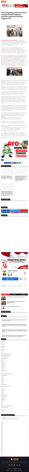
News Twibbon (14, 384)
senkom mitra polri (14, 395)
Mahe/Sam (4, 137)
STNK (14, 403)
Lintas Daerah (14, 370)
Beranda (2, 10)
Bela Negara (14, 341)
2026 (14, 422)
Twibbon (14, 410)
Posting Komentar (4, 202)
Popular (5, 294)
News (14, 383)
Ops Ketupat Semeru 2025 (14, 386)
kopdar (14, 369)
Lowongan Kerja (14, 375)
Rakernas (14, 389)
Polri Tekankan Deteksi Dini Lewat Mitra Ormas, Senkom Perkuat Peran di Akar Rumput (7, 177)
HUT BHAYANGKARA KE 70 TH (14, 354)
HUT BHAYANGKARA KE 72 (14, 357)
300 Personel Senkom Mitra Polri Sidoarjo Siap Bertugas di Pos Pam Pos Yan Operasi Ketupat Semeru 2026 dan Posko (14, 336)
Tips (14, 409)
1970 (14, 454)
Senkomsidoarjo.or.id (6, 40)
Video (14, 412)
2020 (14, 431)
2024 (14, 425)
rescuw (14, 392)
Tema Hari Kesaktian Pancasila (14, 406)
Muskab (14, 378)
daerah (14, 344)
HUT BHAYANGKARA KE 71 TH (14, 355)
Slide (14, 401)
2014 (14, 440)
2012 (14, 444)
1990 (14, 451)
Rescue (14, 390)
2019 (14, 433)
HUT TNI (14, 363)
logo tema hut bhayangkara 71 (14, 373)
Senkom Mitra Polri (10, 56)
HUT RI (14, 360)
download (14, 349)
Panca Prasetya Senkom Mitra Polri (13, 306)
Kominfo (14, 367)
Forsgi (14, 350)
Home (8, 470)
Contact (15, 470)
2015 (14, 439)
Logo (14, 372)
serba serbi (14, 396)
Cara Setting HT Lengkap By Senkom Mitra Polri (16, 296)
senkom (14, 393)
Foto (14, 352)
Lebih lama (25, 204)
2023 (14, 427)
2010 (14, 447)
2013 (14, 442)
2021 (14, 430)
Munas (14, 377)
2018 (14, 434)
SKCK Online (14, 399)
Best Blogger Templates (16, 468)
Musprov (14, 380)
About (11, 470)
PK (14, 387)
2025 (14, 424)
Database (14, 346)
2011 (14, 445)
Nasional (14, 381)
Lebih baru (4, 204)
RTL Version (20, 470)
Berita (6, 10)
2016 (14, 437)
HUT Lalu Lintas (14, 358)
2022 (14, 428)
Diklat (14, 347)
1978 (14, 453)
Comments (23, 294)
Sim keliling (14, 398)
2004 (14, 450)
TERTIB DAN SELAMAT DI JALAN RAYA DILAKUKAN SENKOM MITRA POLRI (16, 302)
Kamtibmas (14, 364)
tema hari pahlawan (14, 407)
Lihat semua (26, 165)
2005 (14, 448)
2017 (14, 436)
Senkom (13, 41)
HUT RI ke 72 (14, 361)
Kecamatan (14, 366)
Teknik (14, 404)
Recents (14, 294)
